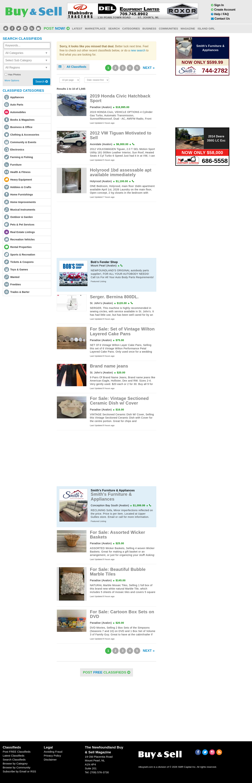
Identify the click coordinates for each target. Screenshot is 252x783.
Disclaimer (50, 759)
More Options (11, 80)
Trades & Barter (20, 292)
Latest (77, 28)
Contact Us (220, 18)
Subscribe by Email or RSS (19, 771)
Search (114, 28)
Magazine (188, 28)
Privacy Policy (52, 755)
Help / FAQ (220, 14)
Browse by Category (15, 763)
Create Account (223, 9)
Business (149, 28)
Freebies (15, 284)
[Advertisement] (106, 230)
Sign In (217, 5)
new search (138, 50)
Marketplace (95, 28)
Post (57, 28)
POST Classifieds (106, 672)
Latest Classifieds (13, 755)
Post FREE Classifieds (17, 751)
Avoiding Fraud (53, 751)
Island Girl (206, 28)
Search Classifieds (14, 759)
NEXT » (149, 68)
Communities (168, 28)
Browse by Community (16, 767)
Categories (131, 28)
